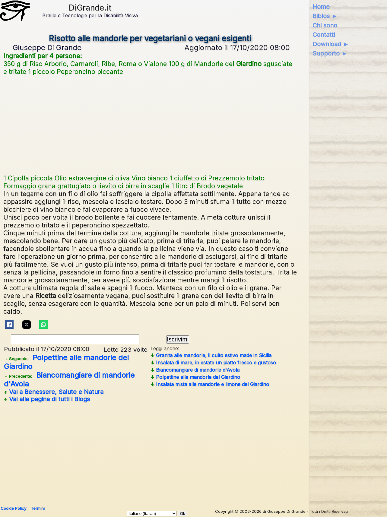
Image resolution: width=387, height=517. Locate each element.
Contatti (323, 34)
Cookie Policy (13, 508)
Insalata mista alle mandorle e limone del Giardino (210, 384)
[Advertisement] (150, 124)
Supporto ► (329, 53)
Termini (38, 508)
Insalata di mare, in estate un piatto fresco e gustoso (213, 363)
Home (321, 6)
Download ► (330, 44)
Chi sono (324, 25)
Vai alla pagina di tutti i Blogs (47, 399)
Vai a (53, 391)
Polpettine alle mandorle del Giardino (195, 377)
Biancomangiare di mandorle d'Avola (195, 370)
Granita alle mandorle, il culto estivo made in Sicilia (211, 355)
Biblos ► (325, 16)
